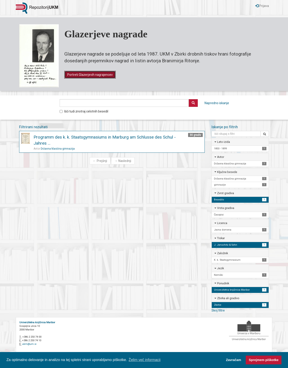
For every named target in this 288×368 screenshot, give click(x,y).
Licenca (222, 223)
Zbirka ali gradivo (228, 298)
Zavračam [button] (233, 360)
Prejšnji (100, 161)
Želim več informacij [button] (144, 360)
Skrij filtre (218, 310)
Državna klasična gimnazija (58, 148)
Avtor (220, 157)
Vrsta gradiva (225, 208)
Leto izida (223, 142)
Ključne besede (227, 172)
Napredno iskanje (217, 103)
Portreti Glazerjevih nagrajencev (90, 74)
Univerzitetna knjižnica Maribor (37, 322)
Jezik (220, 268)
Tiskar (221, 238)
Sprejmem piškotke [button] (264, 360)
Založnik (222, 253)
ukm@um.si (29, 344)
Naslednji (123, 161)
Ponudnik (223, 283)
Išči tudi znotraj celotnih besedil (84, 111)
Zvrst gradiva (225, 193)
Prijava (262, 6)
